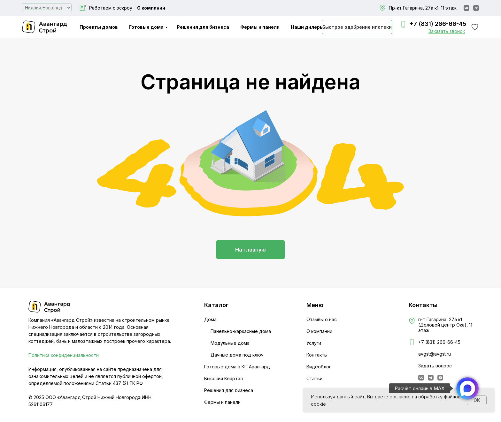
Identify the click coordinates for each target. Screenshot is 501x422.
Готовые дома (146, 27)
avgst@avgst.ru (434, 354)
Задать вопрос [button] (435, 365)
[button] (446, 31)
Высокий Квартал (223, 378)
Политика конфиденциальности (63, 355)
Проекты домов (99, 27)
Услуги (313, 343)
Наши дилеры (307, 27)
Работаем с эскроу (110, 8)
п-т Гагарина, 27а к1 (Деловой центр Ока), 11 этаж (445, 325)
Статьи (314, 378)
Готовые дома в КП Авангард (237, 366)
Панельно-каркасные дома (241, 331)
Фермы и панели (260, 27)
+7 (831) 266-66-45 (438, 23)
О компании (151, 8)
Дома (210, 319)
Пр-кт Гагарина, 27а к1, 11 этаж (423, 8)
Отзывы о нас (321, 319)
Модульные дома (230, 343)
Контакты (317, 355)
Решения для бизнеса (203, 27)
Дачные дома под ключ (237, 355)
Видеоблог (318, 366)
